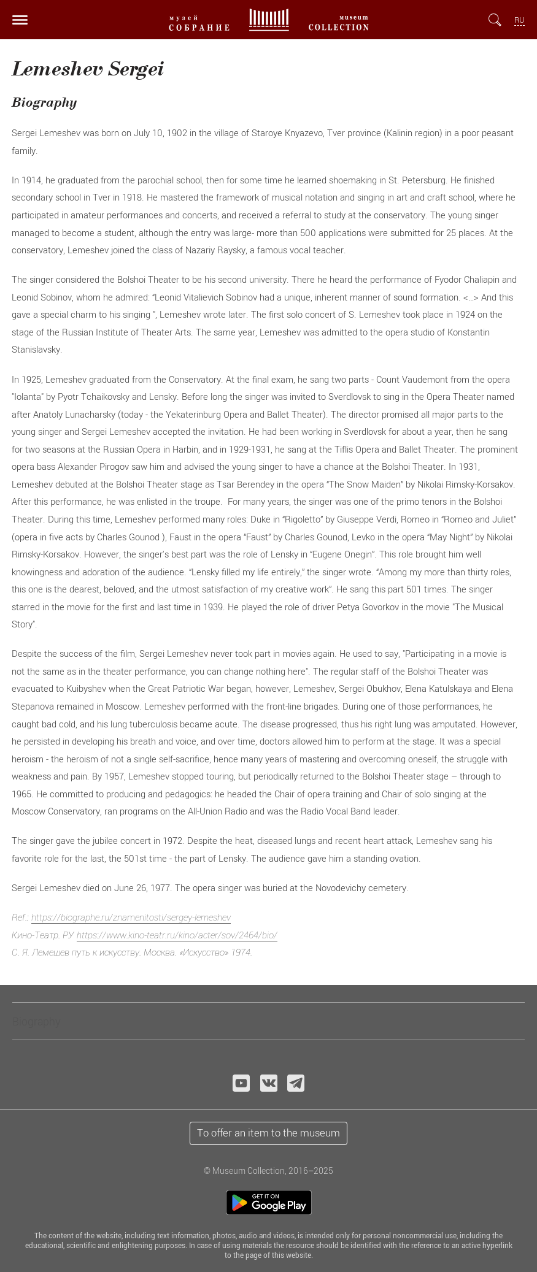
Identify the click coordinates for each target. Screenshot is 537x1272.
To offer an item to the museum (268, 1133)
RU (519, 20)
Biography (36, 1021)
